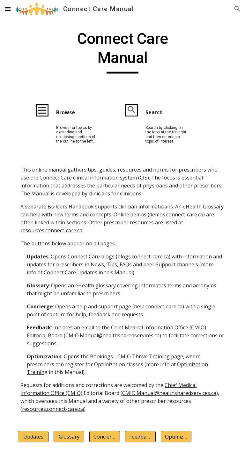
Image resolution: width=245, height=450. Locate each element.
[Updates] (33, 436)
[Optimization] (176, 436)
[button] (7, 9)
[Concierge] (104, 436)
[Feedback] (140, 436)
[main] (122, 51)
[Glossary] (69, 436)
